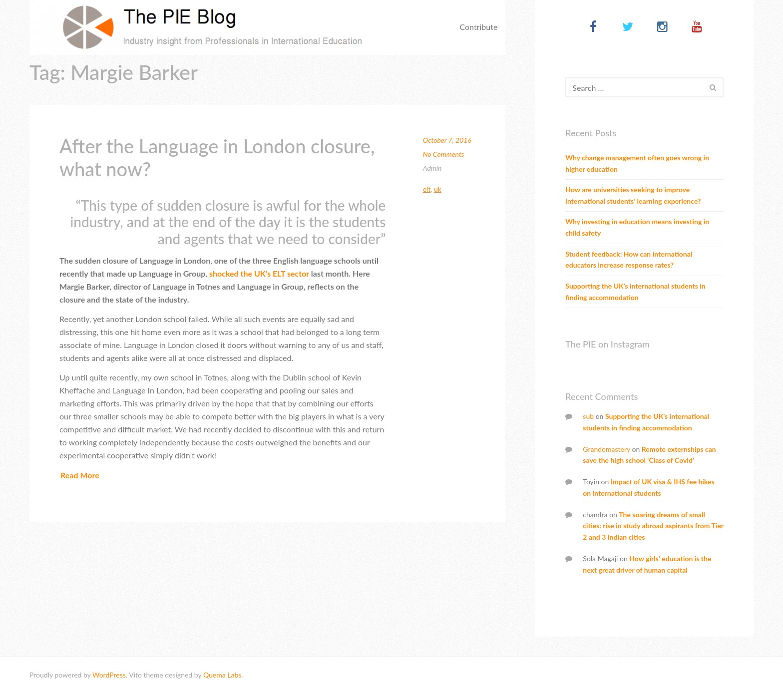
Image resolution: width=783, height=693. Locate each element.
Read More (79, 475)
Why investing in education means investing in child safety (637, 227)
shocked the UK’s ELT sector (259, 273)
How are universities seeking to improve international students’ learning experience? (633, 195)
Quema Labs (222, 675)
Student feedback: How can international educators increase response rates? (628, 260)
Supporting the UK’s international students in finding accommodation (635, 292)
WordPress (109, 675)
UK (437, 189)
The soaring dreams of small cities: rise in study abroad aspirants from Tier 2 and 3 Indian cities (653, 526)
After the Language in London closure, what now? (217, 157)
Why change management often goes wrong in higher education (637, 163)
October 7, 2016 (447, 140)
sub (588, 416)
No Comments (443, 154)
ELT (427, 189)
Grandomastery (606, 449)
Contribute (478, 26)
